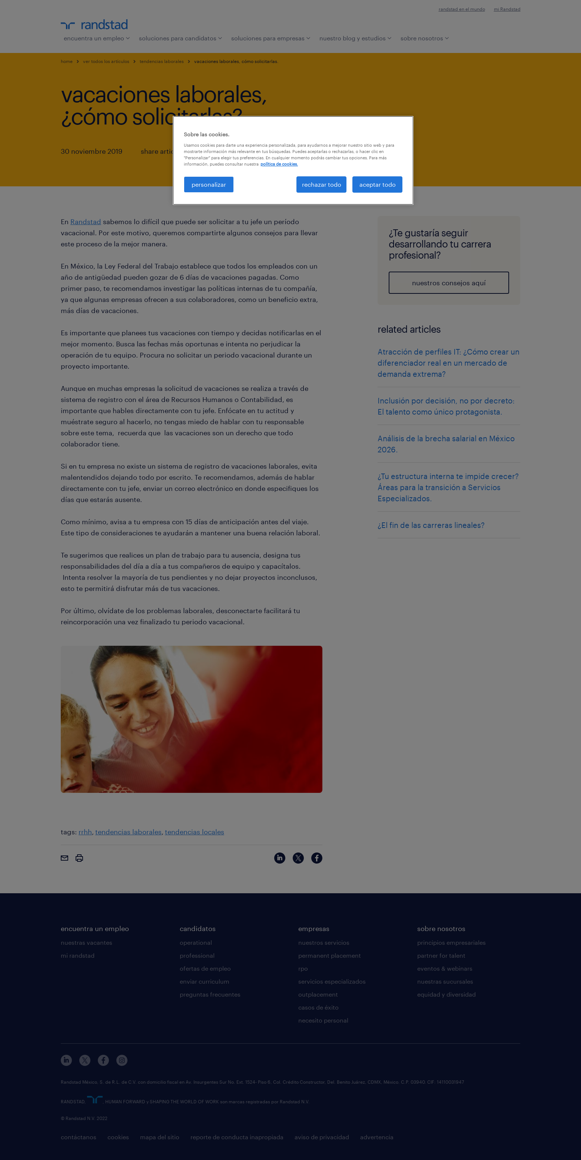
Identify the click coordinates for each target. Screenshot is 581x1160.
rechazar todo (321, 184)
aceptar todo (377, 184)
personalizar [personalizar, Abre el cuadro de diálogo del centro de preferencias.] (209, 184)
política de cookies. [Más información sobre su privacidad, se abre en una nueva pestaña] (279, 164)
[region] (293, 160)
